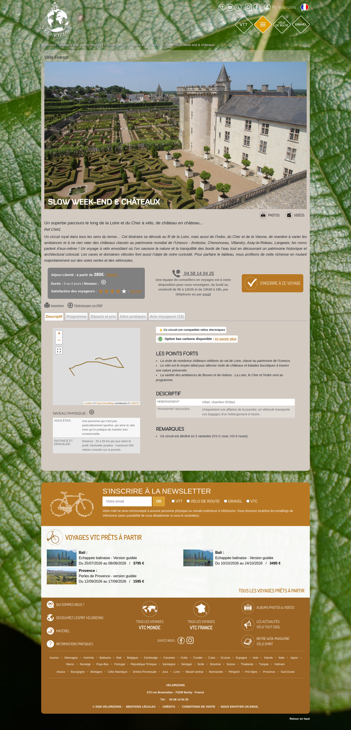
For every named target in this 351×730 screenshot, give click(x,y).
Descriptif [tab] (54, 316)
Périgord (234, 671)
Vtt (177, 501)
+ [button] (59, 334)
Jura (165, 671)
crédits (169, 706)
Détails (112, 275)
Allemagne (71, 657)
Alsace (60, 671)
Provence (269, 671)
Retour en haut (300, 718)
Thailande (247, 664)
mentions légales (141, 706)
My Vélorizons (280, 7)
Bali (119, 657)
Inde (255, 657)
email (207, 294)
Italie (281, 657)
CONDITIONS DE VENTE (198, 706)
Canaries (169, 657)
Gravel (233, 501)
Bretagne (96, 671)
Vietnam (279, 664)
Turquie (264, 664)
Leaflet (88, 403)
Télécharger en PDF (85, 305)
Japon (294, 657)
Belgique (132, 657)
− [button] (59, 340)
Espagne (241, 657)
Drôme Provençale (145, 671)
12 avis (135, 291)
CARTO (135, 403)
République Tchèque (144, 664)
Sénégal (186, 664)
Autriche (88, 657)
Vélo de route (203, 501)
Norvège (85, 664)
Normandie (216, 671)
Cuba (211, 657)
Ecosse (225, 657)
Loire (176, 671)
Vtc (251, 501)
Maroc (70, 664)
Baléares (105, 657)
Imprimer (54, 305)
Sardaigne (168, 664)
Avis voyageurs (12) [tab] (167, 316)
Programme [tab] (76, 316)
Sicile (200, 664)
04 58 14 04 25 (193, 273)
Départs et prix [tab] (103, 316)
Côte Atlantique (117, 671)
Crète (184, 657)
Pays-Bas (102, 664)
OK (159, 501)
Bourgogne (78, 671)
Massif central (194, 671)
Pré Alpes (251, 671)
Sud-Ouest (287, 671)
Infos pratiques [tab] (133, 316)
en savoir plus (226, 339)
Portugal (119, 664)
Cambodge (151, 657)
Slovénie (215, 664)
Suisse (231, 664)
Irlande (268, 657)
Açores (54, 657)
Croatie (198, 657)
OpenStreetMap (105, 403)
